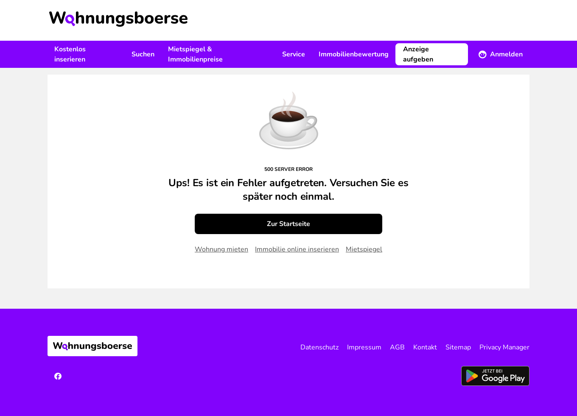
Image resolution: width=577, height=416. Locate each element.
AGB (397, 347)
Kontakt (425, 347)
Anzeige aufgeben (418, 54)
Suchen (143, 54)
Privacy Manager (504, 347)
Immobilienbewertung (354, 54)
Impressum (364, 347)
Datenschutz (319, 347)
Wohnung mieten (221, 249)
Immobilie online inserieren (297, 249)
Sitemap (458, 347)
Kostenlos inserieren (70, 54)
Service (293, 54)
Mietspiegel (364, 249)
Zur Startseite (288, 224)
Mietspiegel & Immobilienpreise (195, 54)
